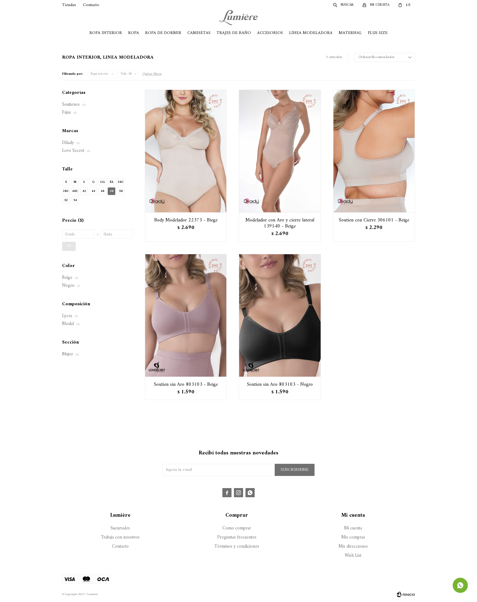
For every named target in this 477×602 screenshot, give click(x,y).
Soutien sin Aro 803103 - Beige (186, 384)
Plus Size (378, 33)
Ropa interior (99, 74)
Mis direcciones (353, 546)
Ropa (133, 33)
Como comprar (236, 528)
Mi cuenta (353, 528)
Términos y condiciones (236, 546)
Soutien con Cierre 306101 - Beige (374, 220)
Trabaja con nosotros (120, 537)
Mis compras (353, 537)
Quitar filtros (152, 74)
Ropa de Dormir (163, 33)
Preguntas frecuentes (236, 537)
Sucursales (120, 528)
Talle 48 (126, 74)
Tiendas (69, 5)
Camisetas (199, 33)
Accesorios (270, 33)
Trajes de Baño (234, 33)
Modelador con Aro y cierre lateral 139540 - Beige (279, 223)
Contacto (91, 5)
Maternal (350, 33)
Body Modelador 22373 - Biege (186, 220)
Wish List (353, 556)
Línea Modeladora (311, 33)
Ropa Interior (105, 33)
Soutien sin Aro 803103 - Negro (280, 384)
